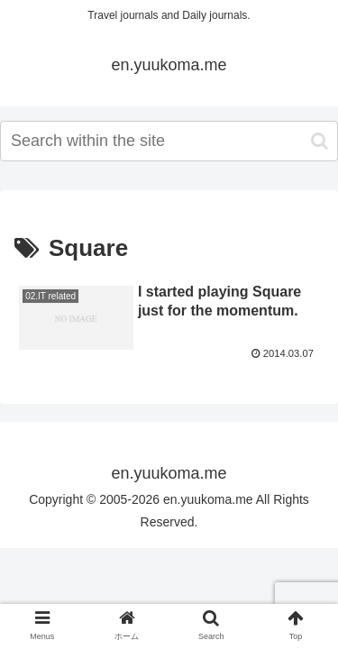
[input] (169, 141)
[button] (319, 141)
